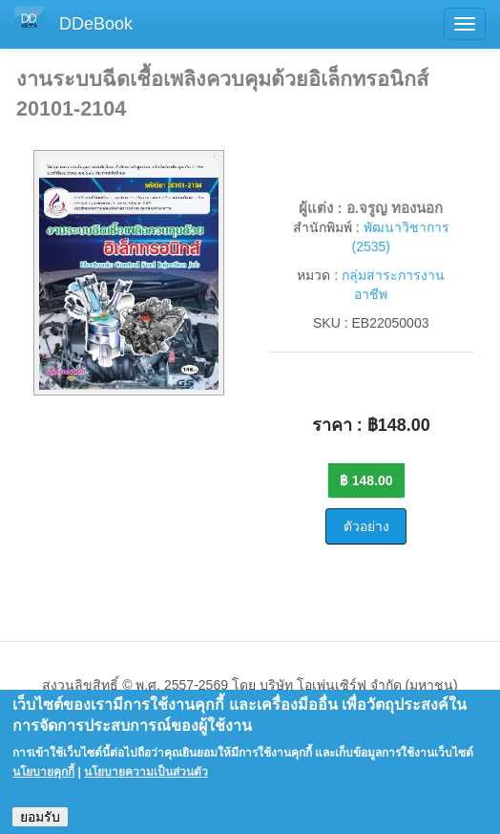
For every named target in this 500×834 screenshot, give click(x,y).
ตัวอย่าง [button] (366, 526)
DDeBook (96, 23)
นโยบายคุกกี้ (43, 781)
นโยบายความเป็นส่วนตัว (146, 781)
